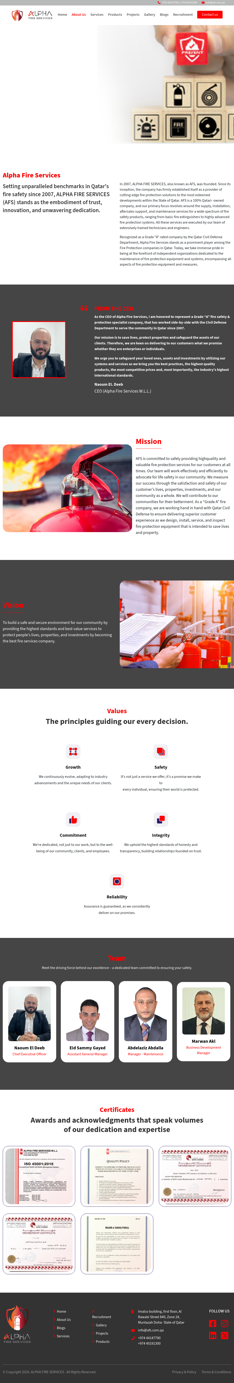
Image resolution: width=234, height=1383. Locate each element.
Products (115, 14)
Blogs (164, 14)
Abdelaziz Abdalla (145, 1048)
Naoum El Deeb (29, 1048)
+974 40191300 (188, 3)
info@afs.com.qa (215, 3)
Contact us (210, 14)
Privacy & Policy (184, 1372)
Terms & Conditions (216, 1372)
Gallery (149, 14)
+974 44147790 (170, 3)
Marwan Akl (203, 1041)
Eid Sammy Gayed (87, 1048)
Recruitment (183, 14)
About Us (79, 14)
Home (62, 14)
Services (96, 14)
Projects (133, 14)
